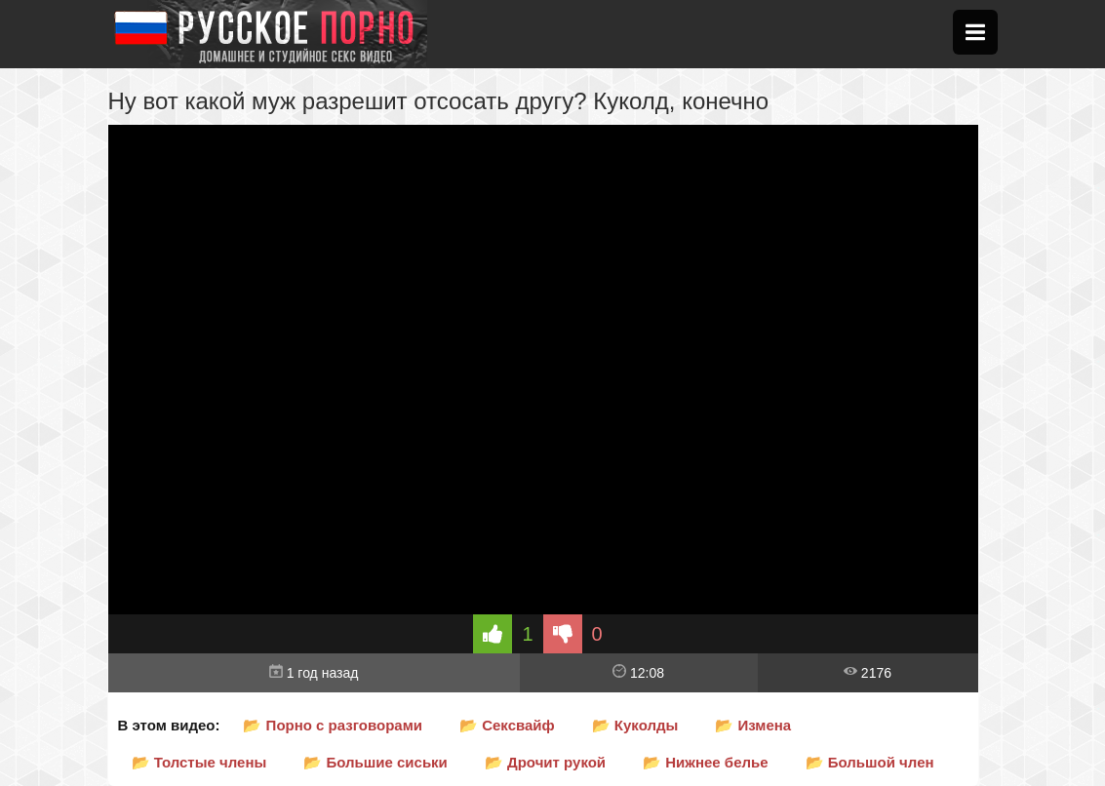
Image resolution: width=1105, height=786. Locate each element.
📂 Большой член (870, 762)
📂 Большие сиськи (375, 762)
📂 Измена (753, 725)
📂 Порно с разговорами (332, 725)
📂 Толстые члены (199, 762)
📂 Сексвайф (507, 725)
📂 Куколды (635, 725)
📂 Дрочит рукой (545, 762)
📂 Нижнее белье (705, 762)
